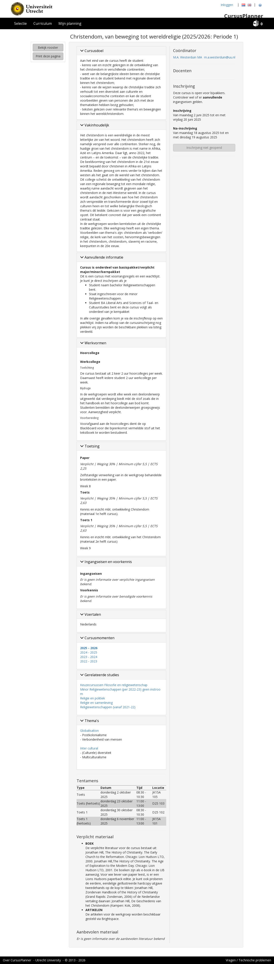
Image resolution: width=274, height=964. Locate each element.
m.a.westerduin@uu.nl (219, 57)
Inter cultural (89, 748)
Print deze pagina (48, 56)
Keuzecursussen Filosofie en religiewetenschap (113, 685)
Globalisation (89, 730)
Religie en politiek (92, 698)
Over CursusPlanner (17, 960)
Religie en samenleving (96, 703)
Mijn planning (69, 23)
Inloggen (227, 5)
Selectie (20, 23)
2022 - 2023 (88, 661)
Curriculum (42, 23)
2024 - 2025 (88, 652)
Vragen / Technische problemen (248, 960)
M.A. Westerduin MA (187, 57)
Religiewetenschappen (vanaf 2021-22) (107, 707)
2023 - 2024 (88, 657)
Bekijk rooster (48, 47)
